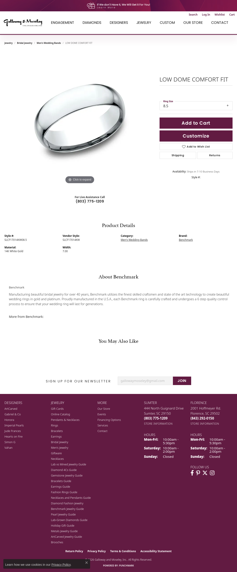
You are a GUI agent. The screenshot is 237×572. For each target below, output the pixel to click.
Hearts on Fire (13, 436)
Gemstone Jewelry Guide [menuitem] (67, 475)
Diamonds (92, 22)
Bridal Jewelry (24, 43)
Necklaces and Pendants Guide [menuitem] (71, 498)
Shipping (178, 155)
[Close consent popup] (86, 562)
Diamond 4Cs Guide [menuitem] (64, 470)
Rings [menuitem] (54, 425)
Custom (167, 22)
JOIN (182, 380)
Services (102, 425)
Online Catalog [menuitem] (60, 414)
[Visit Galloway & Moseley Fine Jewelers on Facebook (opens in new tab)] (192, 473)
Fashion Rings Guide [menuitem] (64, 492)
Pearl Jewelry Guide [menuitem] (63, 514)
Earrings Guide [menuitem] (60, 487)
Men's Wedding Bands (49, 43)
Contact (219, 22)
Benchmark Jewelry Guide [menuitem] (67, 509)
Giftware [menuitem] (56, 453)
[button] (193, 14)
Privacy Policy (96, 551)
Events (101, 414)
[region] (79, 118)
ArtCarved (10, 409)
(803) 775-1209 (90, 201)
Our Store (193, 22)
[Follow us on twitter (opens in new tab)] (205, 473)
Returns (215, 155)
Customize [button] (196, 136)
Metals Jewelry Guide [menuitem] (64, 531)
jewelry (8, 43)
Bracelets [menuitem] (57, 431)
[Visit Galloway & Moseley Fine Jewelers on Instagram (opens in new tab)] (212, 473)
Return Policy (74, 551)
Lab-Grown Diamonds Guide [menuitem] (69, 520)
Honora (9, 420)
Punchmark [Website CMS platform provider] (126, 565)
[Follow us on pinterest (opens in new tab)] (198, 473)
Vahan (8, 448)
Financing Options (109, 420)
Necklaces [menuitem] (57, 459)
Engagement (62, 22)
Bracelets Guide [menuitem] (61, 481)
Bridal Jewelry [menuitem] (59, 442)
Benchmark (186, 239)
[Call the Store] (156, 418)
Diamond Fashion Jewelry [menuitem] (67, 503)
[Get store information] (158, 424)
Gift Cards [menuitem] (57, 409)
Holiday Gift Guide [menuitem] (62, 525)
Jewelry (143, 22)
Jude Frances (12, 431)
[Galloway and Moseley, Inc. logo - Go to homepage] (24, 23)
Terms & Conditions (123, 551)
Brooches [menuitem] (57, 542)
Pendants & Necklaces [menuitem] (65, 420)
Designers (119, 22)
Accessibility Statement (156, 551)
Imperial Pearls (14, 425)
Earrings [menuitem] (56, 436)
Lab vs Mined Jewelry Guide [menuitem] (68, 464)
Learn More (106, 7)
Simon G (9, 442)
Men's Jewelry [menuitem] (59, 448)
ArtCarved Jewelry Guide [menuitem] (66, 537)
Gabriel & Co (12, 414)
